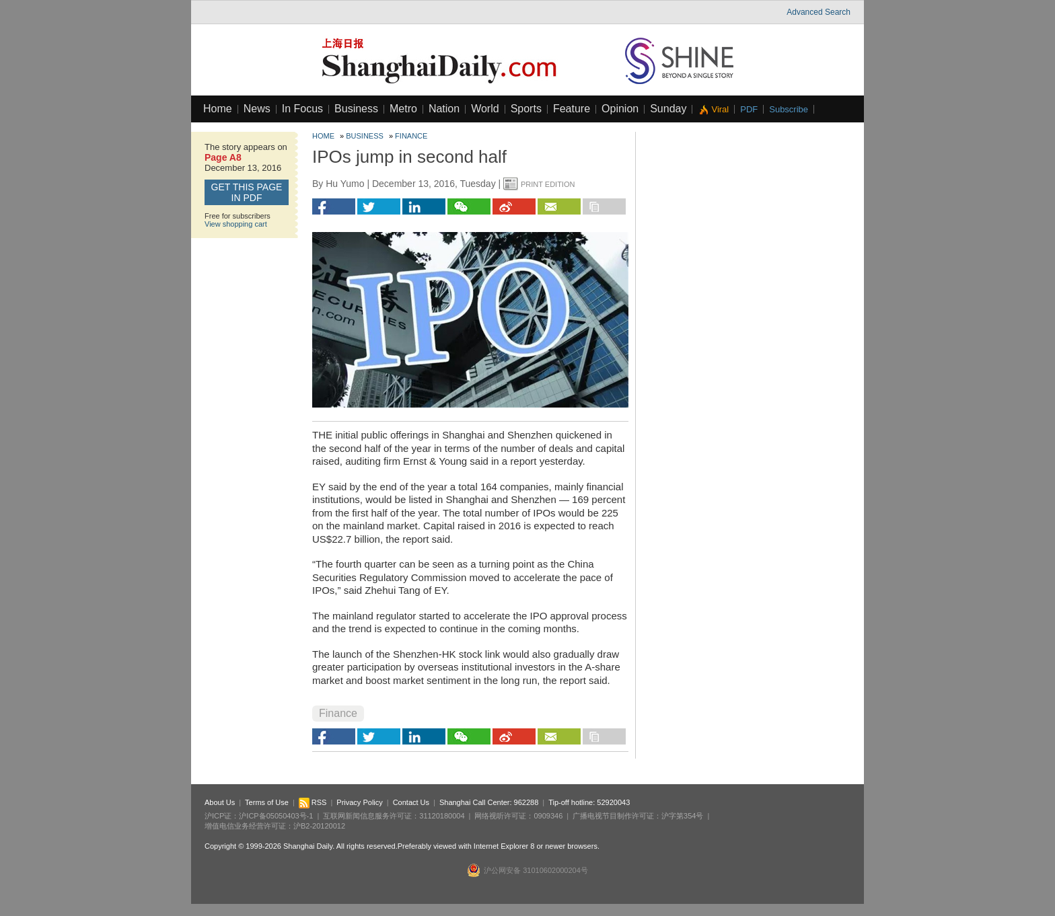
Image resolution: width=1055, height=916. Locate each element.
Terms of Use (267, 802)
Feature (571, 108)
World (485, 108)
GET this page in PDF (247, 192)
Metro (403, 108)
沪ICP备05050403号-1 (276, 816)
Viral (720, 109)
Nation (444, 108)
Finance (411, 136)
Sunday (668, 108)
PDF (749, 109)
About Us (220, 802)
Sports (526, 108)
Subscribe (788, 109)
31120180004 (441, 816)
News (257, 108)
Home (217, 108)
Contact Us (411, 802)
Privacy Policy (359, 802)
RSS (313, 802)
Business (356, 108)
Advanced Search (818, 12)
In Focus (302, 108)
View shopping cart (236, 224)
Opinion (620, 108)
